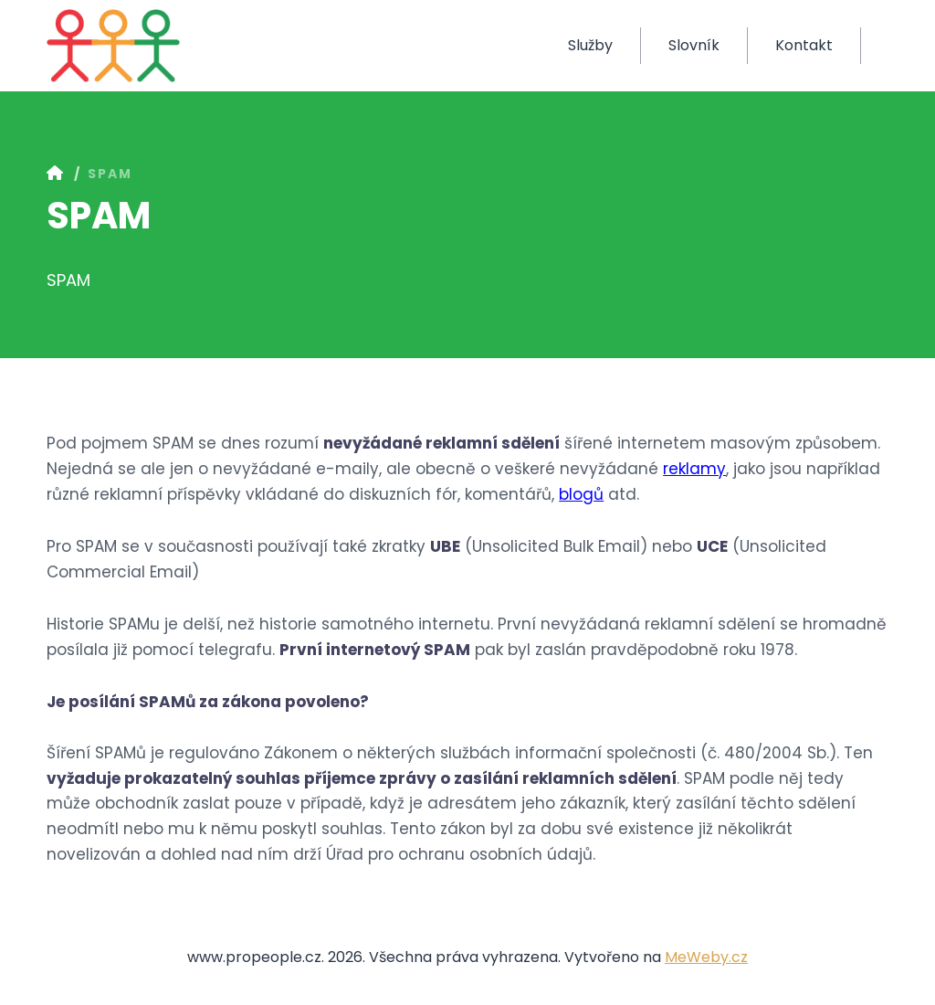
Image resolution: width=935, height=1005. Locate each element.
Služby (590, 45)
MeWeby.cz (706, 957)
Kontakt (804, 45)
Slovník (694, 45)
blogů (581, 494)
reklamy (694, 469)
